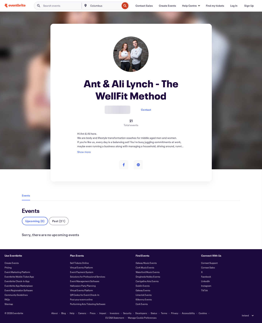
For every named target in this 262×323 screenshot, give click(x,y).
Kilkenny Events (144, 299)
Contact (146, 109)
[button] (191, 6)
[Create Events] (167, 6)
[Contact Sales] (144, 6)
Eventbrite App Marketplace (19, 285)
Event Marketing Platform (17, 272)
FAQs (7, 299)
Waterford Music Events (148, 272)
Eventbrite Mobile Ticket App (19, 276)
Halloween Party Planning (83, 285)
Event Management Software (84, 281)
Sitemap (9, 303)
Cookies (203, 313)
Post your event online (81, 299)
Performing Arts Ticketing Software (87, 303)
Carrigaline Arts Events (147, 281)
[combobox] (105, 5)
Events (26, 195)
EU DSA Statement (114, 317)
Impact (102, 313)
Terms (164, 313)
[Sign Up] (248, 6)
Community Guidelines (16, 294)
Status (154, 313)
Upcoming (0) (35, 221)
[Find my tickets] (215, 6)
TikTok (204, 290)
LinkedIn (205, 281)
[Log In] (233, 6)
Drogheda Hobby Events (148, 276)
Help (72, 313)
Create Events (12, 262)
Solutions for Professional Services (87, 276)
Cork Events (142, 303)
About (54, 313)
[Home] (15, 5)
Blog (63, 313)
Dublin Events (143, 285)
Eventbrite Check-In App (17, 281)
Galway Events (143, 290)
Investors (114, 313)
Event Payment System (81, 272)
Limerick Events (144, 294)
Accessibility (188, 313)
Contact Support (209, 262)
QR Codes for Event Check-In (84, 294)
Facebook (206, 276)
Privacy (174, 313)
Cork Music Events (145, 267)
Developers (141, 313)
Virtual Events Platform (81, 267)
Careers (82, 313)
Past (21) (58, 221)
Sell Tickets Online (79, 262)
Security (127, 313)
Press (93, 313)
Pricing (8, 267)
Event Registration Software (19, 290)
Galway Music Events (146, 262)
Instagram (206, 285)
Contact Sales (208, 267)
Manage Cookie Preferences (142, 317)
